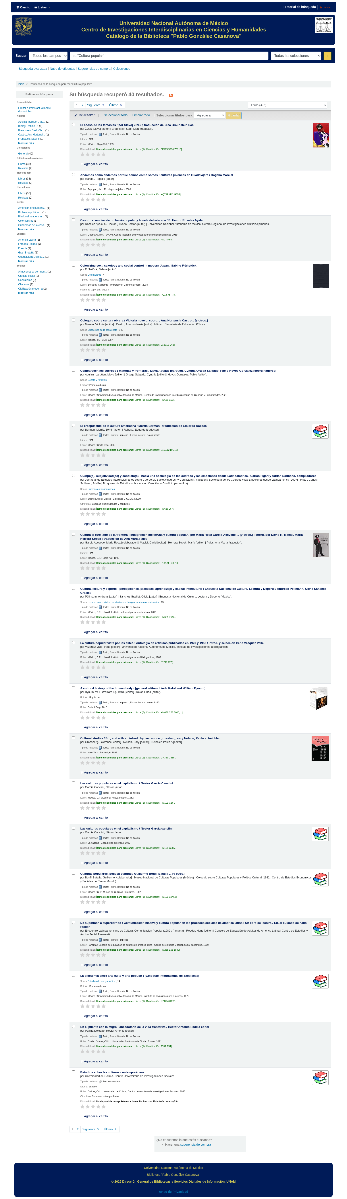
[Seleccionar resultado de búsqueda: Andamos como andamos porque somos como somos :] (73, 174)
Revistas (23, 168)
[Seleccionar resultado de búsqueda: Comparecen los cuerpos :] (73, 370)
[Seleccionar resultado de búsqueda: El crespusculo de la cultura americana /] (73, 425)
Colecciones (121, 68)
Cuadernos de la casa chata (102, 330)
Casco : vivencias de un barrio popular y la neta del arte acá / (141, 220)
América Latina (27, 239)
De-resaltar (84, 115)
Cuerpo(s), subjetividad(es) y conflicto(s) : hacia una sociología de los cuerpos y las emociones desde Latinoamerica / (198, 476)
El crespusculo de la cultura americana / (143, 425)
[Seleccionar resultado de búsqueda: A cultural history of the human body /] (73, 687)
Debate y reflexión (97, 380)
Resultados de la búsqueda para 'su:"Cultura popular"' (60, 84)
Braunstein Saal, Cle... (31, 130)
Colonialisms (25, 220)
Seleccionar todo (115, 115)
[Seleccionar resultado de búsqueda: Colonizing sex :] (73, 265)
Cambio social (26, 275)
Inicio (21, 84)
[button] (23, 7)
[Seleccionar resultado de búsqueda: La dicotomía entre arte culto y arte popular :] (73, 975)
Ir (327, 56)
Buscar (21, 56)
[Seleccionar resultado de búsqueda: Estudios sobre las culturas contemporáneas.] (73, 1071)
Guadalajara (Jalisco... (31, 256)
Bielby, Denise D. (28, 126)
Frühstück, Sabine (28, 138)
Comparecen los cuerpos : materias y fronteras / (178, 370)
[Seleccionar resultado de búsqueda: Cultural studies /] (73, 737)
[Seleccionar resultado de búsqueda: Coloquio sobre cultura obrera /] (73, 320)
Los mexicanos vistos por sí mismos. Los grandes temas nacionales (123, 602)
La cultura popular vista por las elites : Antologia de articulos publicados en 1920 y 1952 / (172, 643)
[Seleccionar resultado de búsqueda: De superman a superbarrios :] (73, 922)
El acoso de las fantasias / (137, 125)
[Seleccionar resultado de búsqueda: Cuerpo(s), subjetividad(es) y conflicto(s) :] (73, 475)
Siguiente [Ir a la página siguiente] (96, 105)
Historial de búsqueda (299, 7)
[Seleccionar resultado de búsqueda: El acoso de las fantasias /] (73, 124)
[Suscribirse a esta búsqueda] (171, 95)
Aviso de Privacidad (173, 1191)
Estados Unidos (27, 244)
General (23, 153)
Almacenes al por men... (32, 271)
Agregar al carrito (94, 164)
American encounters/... (32, 207)
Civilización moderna (30, 288)
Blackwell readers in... (31, 216)
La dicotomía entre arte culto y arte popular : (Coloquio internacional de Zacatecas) (139, 975)
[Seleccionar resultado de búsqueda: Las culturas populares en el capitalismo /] (73, 782)
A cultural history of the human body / (142, 688)
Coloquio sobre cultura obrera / (144, 320)
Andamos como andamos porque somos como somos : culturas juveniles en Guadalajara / (156, 175)
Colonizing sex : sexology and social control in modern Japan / (138, 265)
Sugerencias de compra (94, 68)
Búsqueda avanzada (33, 68)
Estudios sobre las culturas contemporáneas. (112, 1072)
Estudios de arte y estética (102, 981)
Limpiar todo (141, 115)
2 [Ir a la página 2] (82, 105)
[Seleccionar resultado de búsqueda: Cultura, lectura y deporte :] (73, 588)
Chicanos (23, 284)
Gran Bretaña (26, 252)
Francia (22, 248)
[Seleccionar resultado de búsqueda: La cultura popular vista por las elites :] (73, 642)
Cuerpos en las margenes (101, 489)
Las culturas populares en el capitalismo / (126, 783)
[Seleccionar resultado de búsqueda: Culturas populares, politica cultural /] (73, 873)
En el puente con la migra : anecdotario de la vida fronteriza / (144, 1027)
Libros (21, 164)
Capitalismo (25, 280)
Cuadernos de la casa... (32, 225)
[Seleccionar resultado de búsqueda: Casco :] (73, 219)
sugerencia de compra (195, 1144)
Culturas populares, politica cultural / (132, 873)
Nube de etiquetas (62, 68)
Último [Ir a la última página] (116, 105)
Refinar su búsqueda (39, 94)
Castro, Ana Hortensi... (31, 134)
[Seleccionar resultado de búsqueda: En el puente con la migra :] (73, 1026)
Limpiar (325, 7)
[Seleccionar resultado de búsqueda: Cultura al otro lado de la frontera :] (73, 534)
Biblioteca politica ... (30, 212)
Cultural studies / (150, 738)
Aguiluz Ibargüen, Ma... (31, 121)
